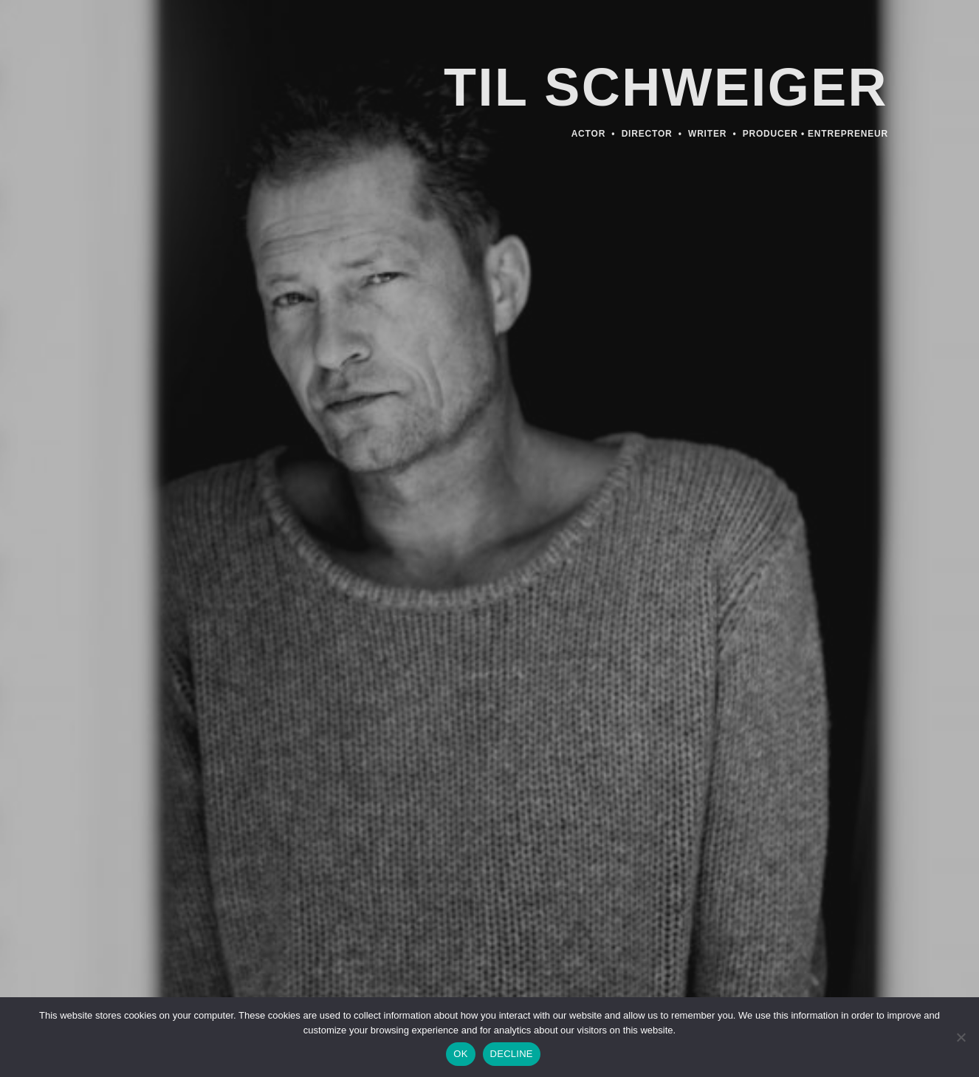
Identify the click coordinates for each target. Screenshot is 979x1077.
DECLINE (511, 1053)
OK (460, 1053)
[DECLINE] (960, 1041)
